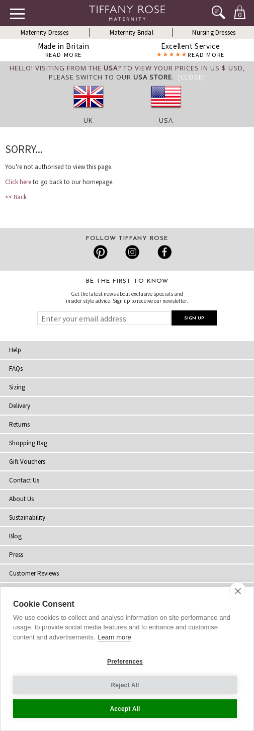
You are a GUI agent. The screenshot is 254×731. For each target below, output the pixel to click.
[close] (237, 590)
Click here (18, 182)
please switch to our (110, 77)
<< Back (16, 197)
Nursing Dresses (213, 32)
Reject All (125, 685)
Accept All (125, 708)
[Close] (191, 77)
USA (166, 120)
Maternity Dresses (44, 32)
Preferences (125, 661)
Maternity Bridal (131, 32)
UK (88, 120)
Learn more (114, 637)
